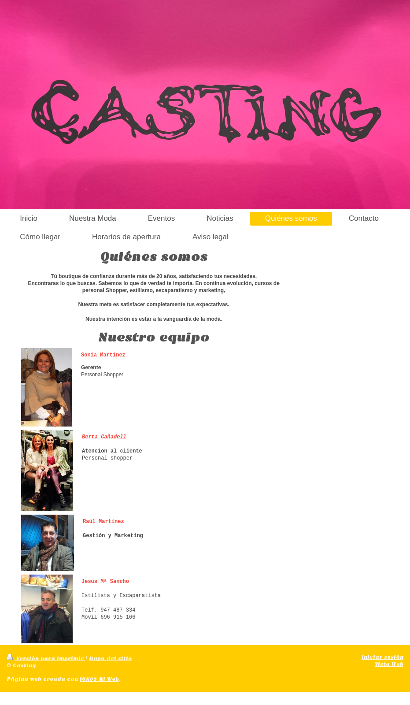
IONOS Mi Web (99, 679)
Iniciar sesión (382, 657)
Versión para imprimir (46, 658)
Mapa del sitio (110, 658)
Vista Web (389, 664)
